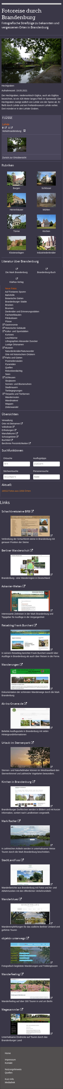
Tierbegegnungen (13, 390)
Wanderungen (10, 665)
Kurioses (9, 334)
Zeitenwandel (11, 407)
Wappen (9, 404)
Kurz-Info (9, 1079)
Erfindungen (8, 430)
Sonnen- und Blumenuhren (18, 384)
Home (8, 1053)
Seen (7, 374)
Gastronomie (11, 324)
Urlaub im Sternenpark (16, 743)
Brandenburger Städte (16, 301)
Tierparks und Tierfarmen (17, 394)
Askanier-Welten (12, 586)
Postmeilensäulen (14, 361)
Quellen (9, 367)
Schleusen (10, 377)
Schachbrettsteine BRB (16, 511)
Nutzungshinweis (13, 1069)
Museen (9, 348)
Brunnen (9, 308)
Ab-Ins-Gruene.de (12, 704)
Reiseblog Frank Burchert (17, 625)
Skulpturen (10, 380)
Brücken (9, 305)
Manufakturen (8, 433)
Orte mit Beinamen (11, 423)
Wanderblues (10, 899)
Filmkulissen (11, 318)
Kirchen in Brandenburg (16, 782)
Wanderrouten (12, 397)
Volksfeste (7, 427)
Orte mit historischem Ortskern (20, 354)
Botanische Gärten (14, 298)
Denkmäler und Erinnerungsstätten (22, 311)
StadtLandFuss (11, 860)
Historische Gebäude (15, 328)
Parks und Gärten (13, 357)
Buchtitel (6, 440)
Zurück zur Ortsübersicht (14, 157)
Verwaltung (7, 420)
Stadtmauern (11, 387)
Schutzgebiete (9, 437)
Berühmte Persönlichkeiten (15, 443)
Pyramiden (10, 364)
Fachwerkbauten (13, 315)
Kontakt (8, 1063)
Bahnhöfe (10, 295)
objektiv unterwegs (13, 938)
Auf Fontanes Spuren (15, 291)
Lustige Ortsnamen (14, 344)
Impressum (10, 1059)
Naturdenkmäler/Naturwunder (19, 351)
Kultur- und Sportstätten (16, 331)
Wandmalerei (11, 400)
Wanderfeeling (11, 974)
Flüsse (8, 321)
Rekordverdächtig (13, 371)
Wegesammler (10, 1009)
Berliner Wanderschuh (15, 550)
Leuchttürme (11, 338)
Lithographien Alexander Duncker (21, 341)
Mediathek (10, 1082)
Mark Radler (9, 821)
